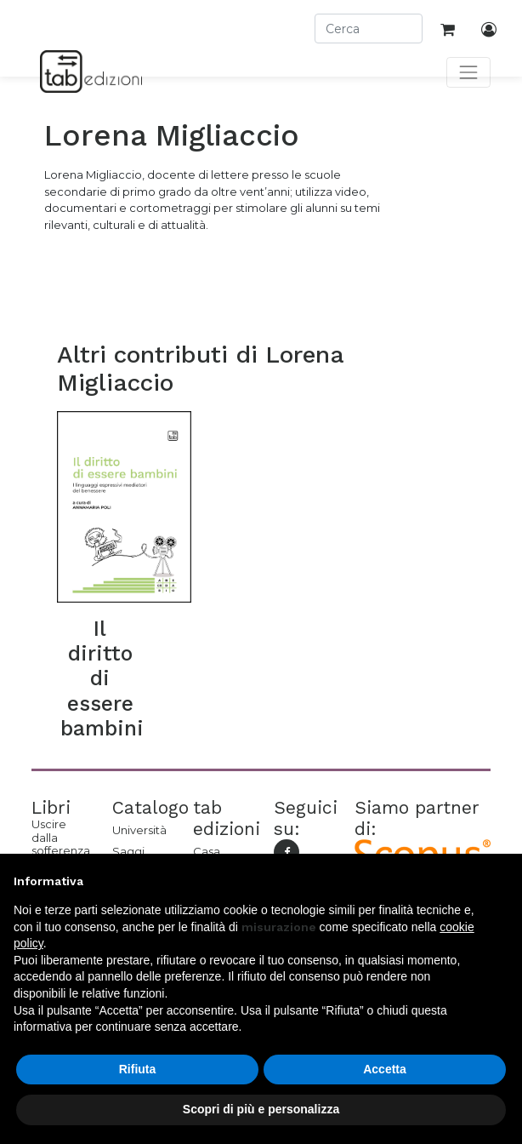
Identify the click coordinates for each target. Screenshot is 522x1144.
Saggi (128, 851)
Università (139, 830)
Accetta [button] (384, 1069)
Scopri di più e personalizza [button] (261, 1109)
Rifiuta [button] (137, 1069)
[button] (499, 881)
